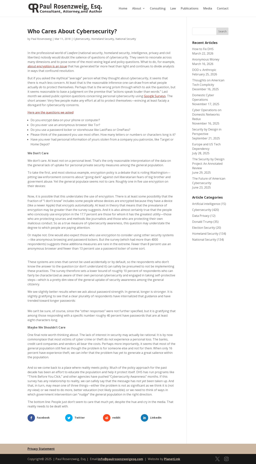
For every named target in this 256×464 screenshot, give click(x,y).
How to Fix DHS (203, 49)
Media (207, 8)
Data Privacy (200, 216)
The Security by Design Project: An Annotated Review (208, 163)
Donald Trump (202, 222)
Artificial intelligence (206, 204)
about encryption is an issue (47, 66)
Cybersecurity (82, 39)
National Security (125, 39)
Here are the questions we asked (50, 112)
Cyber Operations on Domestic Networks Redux (206, 114)
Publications (189, 8)
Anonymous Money (205, 59)
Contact (223, 8)
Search (222, 31)
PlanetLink (172, 459)
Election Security (203, 228)
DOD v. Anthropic (204, 70)
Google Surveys (155, 96)
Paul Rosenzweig (41, 39)
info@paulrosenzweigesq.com (120, 459)
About (136, 8)
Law (173, 8)
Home (123, 8)
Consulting (158, 8)
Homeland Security (102, 39)
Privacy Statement (41, 449)
